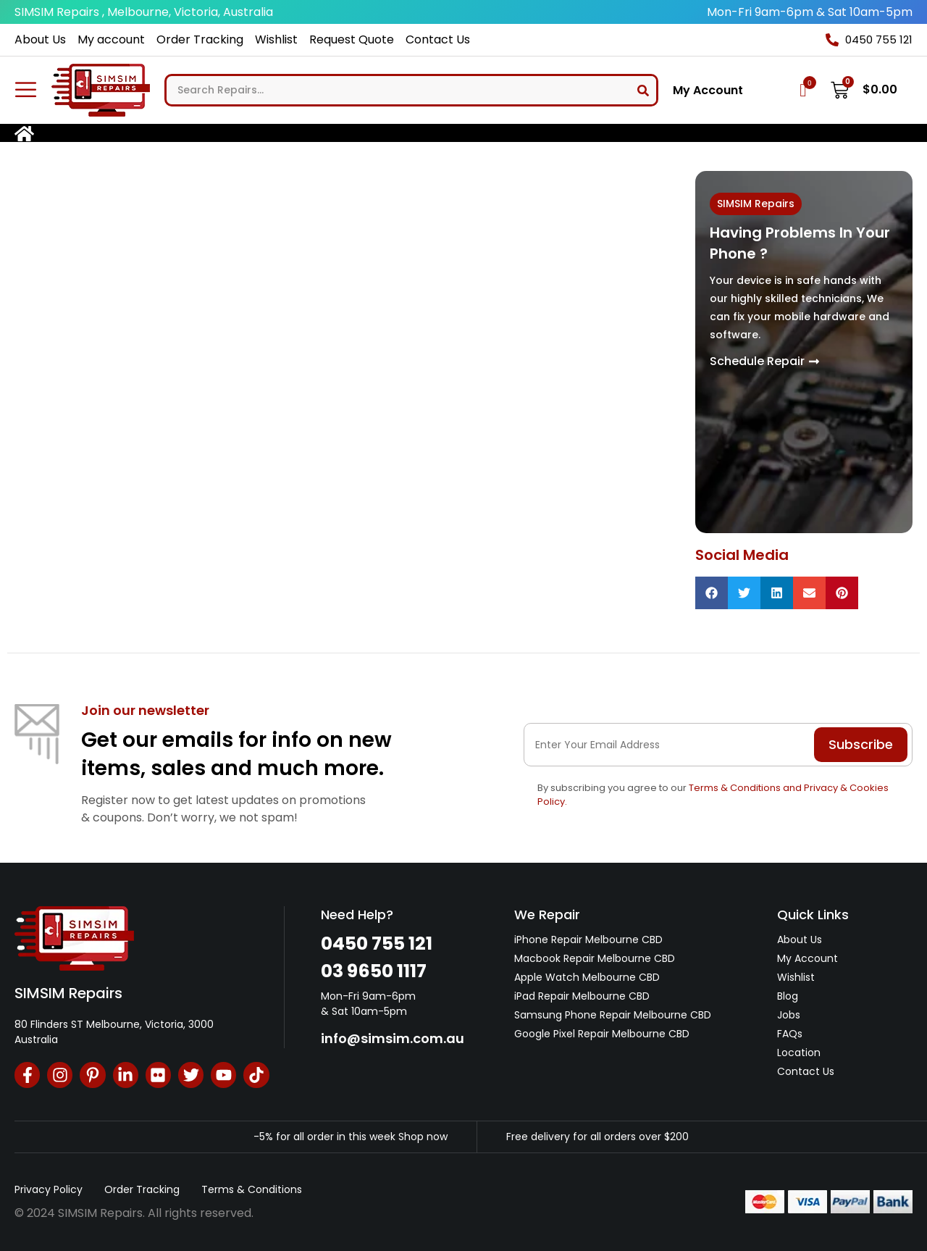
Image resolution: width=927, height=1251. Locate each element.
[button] (711, 593)
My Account (708, 90)
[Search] (643, 90)
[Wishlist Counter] (803, 90)
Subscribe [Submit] (861, 744)
